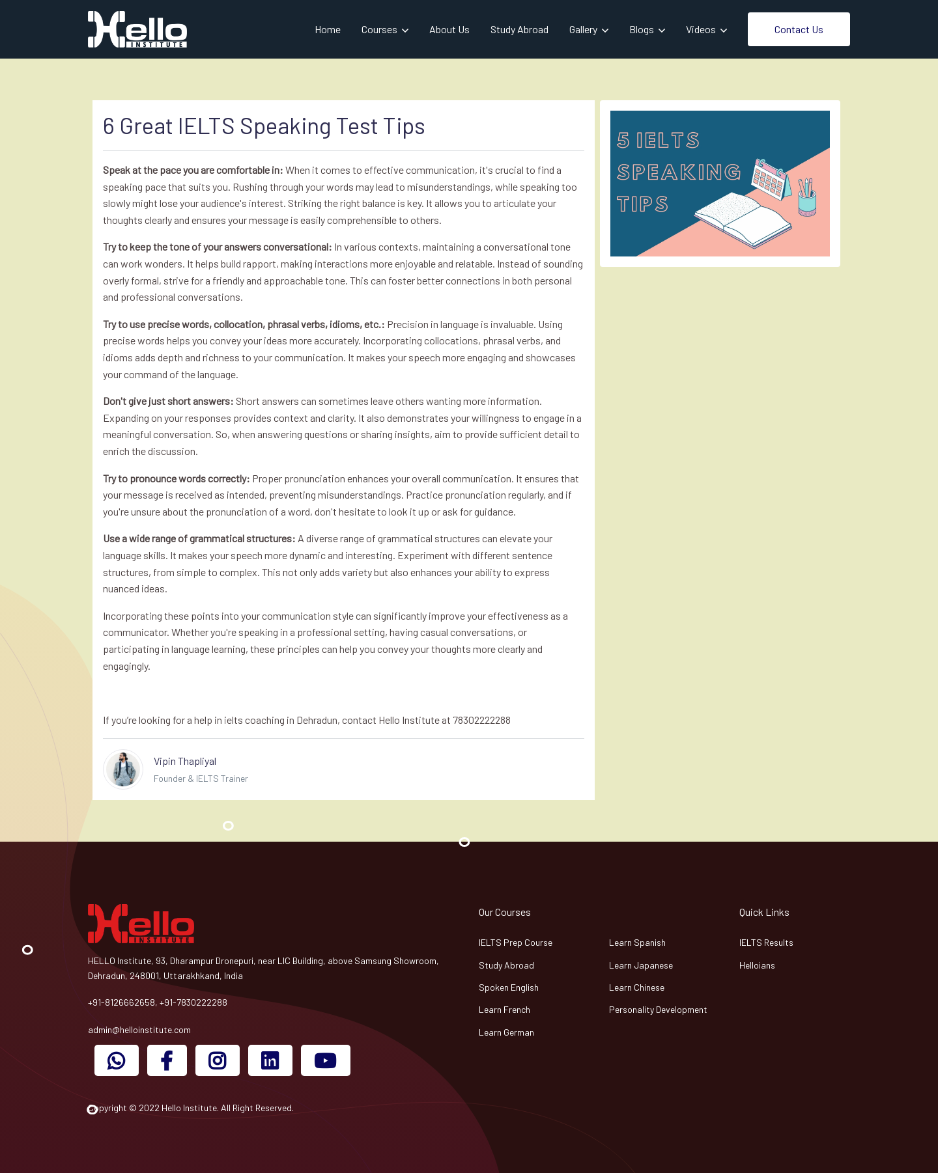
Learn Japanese (641, 965)
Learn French (504, 1009)
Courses (380, 29)
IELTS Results (766, 942)
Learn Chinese (636, 987)
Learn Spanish (637, 942)
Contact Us (799, 29)
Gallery (584, 29)
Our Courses (505, 911)
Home (328, 29)
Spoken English (509, 987)
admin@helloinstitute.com (139, 1029)
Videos (702, 29)
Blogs (642, 29)
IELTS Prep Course (515, 942)
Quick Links (764, 911)
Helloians (757, 965)
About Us (449, 29)
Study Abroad (519, 29)
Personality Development (658, 1009)
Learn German (506, 1032)
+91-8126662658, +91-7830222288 (157, 1002)
